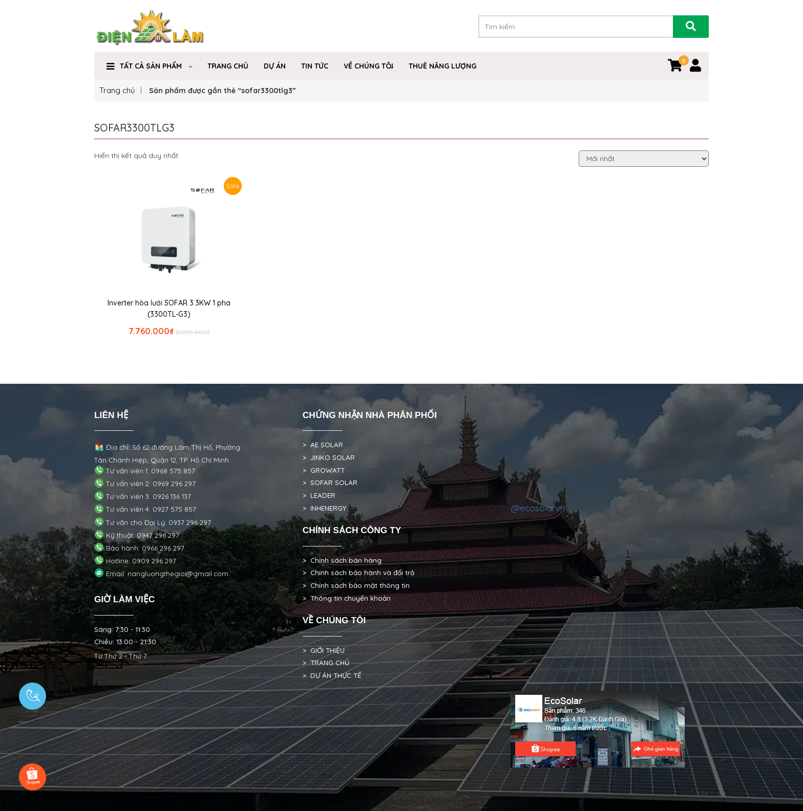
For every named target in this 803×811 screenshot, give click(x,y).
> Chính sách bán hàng (342, 560)
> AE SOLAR (323, 445)
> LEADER (319, 495)
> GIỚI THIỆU (324, 650)
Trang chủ (117, 90)
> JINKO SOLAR (329, 457)
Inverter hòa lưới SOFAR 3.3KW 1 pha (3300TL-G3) (169, 308)
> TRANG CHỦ (326, 663)
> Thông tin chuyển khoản (347, 598)
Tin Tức (314, 66)
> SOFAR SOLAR (330, 482)
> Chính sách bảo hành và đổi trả (358, 572)
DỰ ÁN (275, 66)
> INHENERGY (324, 508)
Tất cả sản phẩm (151, 66)
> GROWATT (324, 470)
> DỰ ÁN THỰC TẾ (332, 675)
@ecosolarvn (538, 507)
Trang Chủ (227, 66)
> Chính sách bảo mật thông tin (356, 585)
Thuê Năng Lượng (442, 66)
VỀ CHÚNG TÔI (368, 66)
